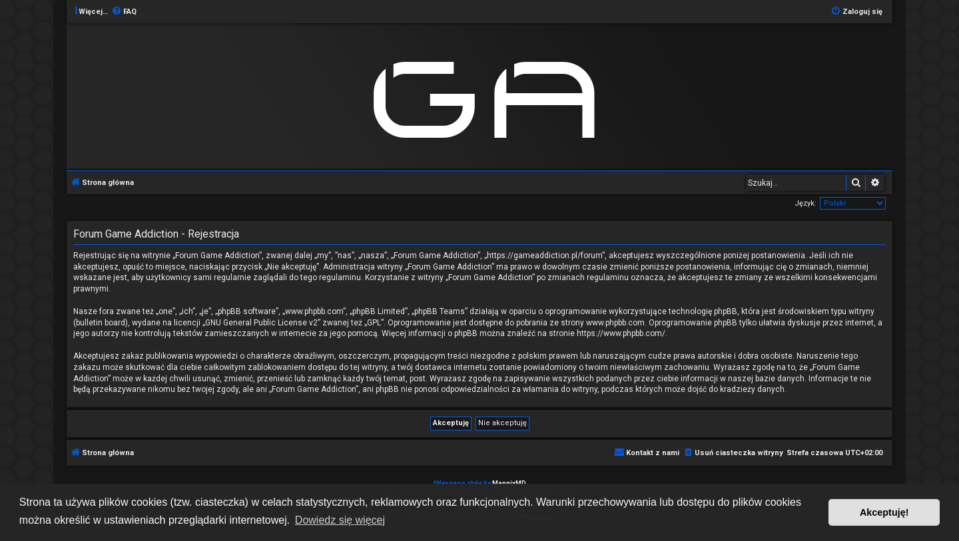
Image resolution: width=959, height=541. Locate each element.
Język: (805, 203)
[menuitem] (124, 12)
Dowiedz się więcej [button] (340, 520)
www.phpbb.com (615, 322)
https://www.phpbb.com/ (621, 333)
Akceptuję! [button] (884, 512)
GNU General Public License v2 (261, 322)
